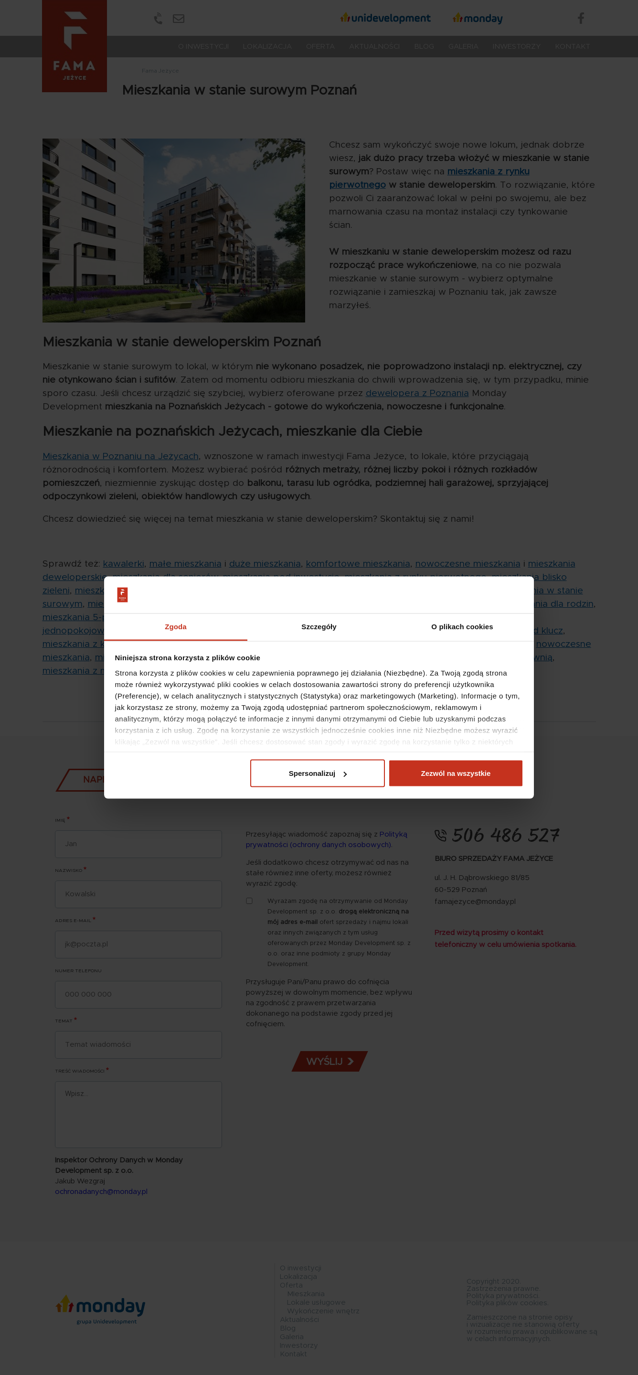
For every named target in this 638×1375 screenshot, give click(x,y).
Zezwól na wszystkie (455, 773)
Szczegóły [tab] (318, 626)
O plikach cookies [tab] (462, 626)
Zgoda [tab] (176, 626)
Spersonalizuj (318, 773)
